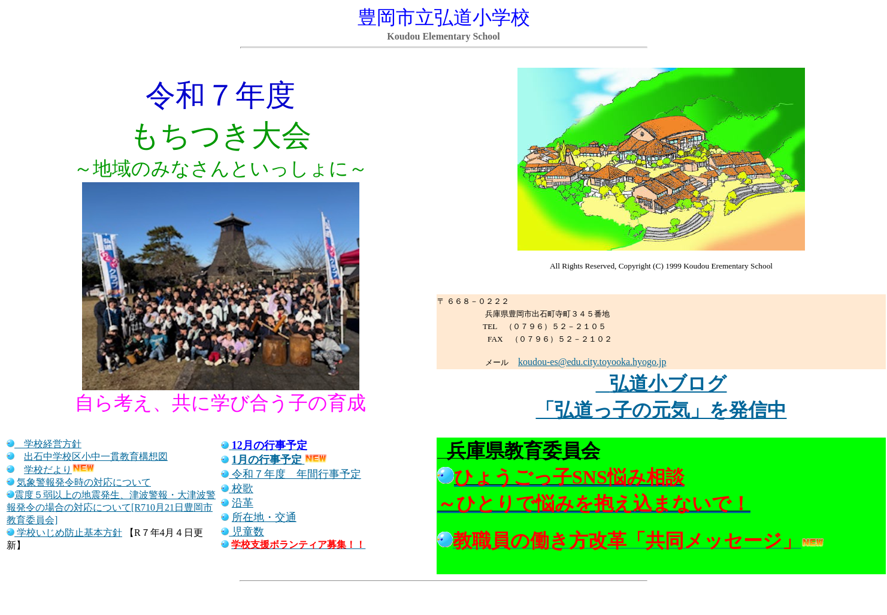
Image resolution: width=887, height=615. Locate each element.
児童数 (246, 532)
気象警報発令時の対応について (84, 482)
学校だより (48, 470)
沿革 (242, 503)
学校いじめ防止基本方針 (69, 532)
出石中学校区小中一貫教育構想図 (96, 456)
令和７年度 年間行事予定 (291, 474)
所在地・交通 (264, 517)
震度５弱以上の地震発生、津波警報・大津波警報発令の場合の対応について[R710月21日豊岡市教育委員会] (111, 507)
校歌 (241, 489)
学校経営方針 (47, 444)
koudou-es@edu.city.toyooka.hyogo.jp (592, 362)
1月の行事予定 (267, 460)
